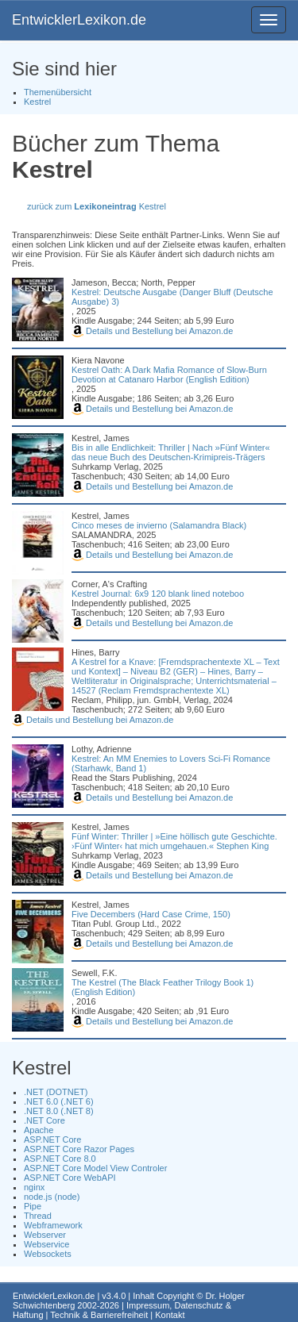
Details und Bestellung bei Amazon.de (152, 331)
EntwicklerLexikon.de (79, 20)
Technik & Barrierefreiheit (99, 1315)
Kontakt (169, 1315)
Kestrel (37, 101)
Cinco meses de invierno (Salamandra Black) (159, 525)
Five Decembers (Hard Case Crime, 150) (151, 914)
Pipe (32, 1206)
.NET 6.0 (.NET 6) (59, 1101)
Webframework (53, 1225)
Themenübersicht (57, 92)
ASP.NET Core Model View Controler (95, 1168)
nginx (34, 1187)
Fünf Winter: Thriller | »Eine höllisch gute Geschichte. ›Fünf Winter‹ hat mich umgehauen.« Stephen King (174, 841)
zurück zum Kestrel (96, 206)
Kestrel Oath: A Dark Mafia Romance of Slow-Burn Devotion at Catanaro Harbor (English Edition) (169, 374)
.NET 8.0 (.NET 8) (59, 1111)
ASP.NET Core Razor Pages (79, 1149)
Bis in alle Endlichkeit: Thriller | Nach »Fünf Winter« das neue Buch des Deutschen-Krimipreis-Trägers (171, 452)
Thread (38, 1215)
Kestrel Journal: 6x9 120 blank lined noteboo (158, 593)
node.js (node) (51, 1196)
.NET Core (44, 1120)
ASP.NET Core (52, 1139)
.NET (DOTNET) (55, 1092)
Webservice (46, 1244)
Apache (38, 1130)
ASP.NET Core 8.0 (60, 1158)
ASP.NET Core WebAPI (70, 1177)
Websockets (48, 1254)
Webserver (45, 1234)
